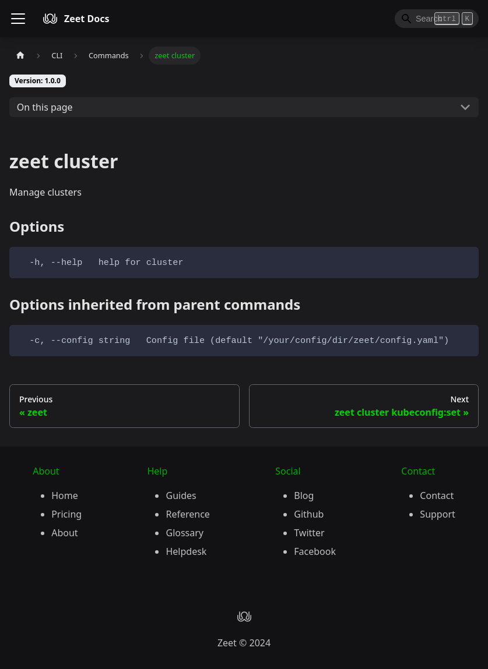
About (64, 532)
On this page (45, 107)
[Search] (437, 18)
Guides (181, 495)
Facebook (315, 551)
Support (437, 514)
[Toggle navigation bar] (18, 18)
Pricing (66, 514)
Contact (437, 495)
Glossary (184, 532)
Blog (304, 495)
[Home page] (20, 56)
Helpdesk (186, 551)
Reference (187, 514)
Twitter (309, 532)
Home (64, 495)
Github (309, 514)
